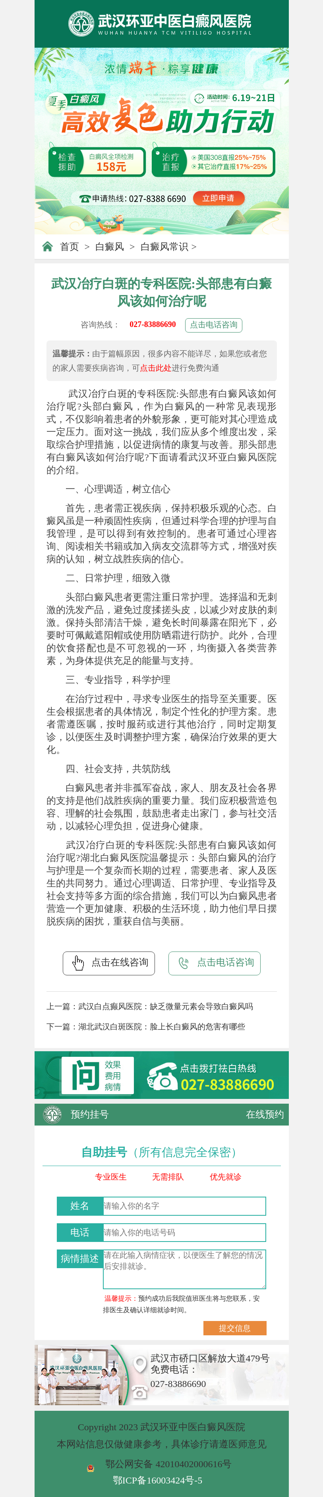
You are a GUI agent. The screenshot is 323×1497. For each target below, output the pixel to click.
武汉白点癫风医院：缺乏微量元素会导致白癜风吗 (165, 1006)
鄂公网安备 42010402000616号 (168, 1464)
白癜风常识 (164, 247)
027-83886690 (153, 324)
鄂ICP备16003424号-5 (157, 1480)
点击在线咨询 (109, 963)
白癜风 (109, 247)
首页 (69, 247)
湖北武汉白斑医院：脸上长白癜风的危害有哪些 (161, 1026)
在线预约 (265, 1114)
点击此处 (156, 368)
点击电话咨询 (214, 324)
